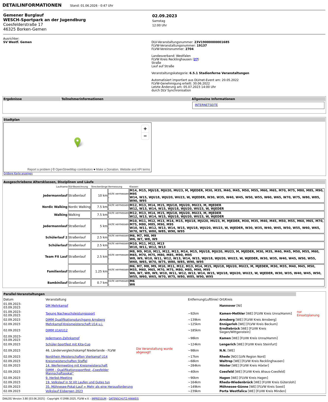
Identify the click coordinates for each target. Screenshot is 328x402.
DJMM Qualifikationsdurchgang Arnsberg (75, 319)
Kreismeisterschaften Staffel (66, 361)
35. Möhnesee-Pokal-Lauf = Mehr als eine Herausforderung (89, 386)
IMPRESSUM (99, 398)
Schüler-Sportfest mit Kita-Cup (68, 344)
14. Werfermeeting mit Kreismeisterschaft (77, 365)
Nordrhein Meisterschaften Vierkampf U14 (77, 356)
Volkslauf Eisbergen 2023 (64, 391)
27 (196, 59)
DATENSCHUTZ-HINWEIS (124, 398)
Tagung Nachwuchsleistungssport (70, 313)
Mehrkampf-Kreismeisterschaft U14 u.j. (74, 324)
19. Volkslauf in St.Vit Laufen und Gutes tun (78, 382)
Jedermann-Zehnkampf (63, 338)
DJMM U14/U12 (57, 330)
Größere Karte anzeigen (18, 173)
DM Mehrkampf (57, 305)
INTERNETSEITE (206, 105)
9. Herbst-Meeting (59, 378)
